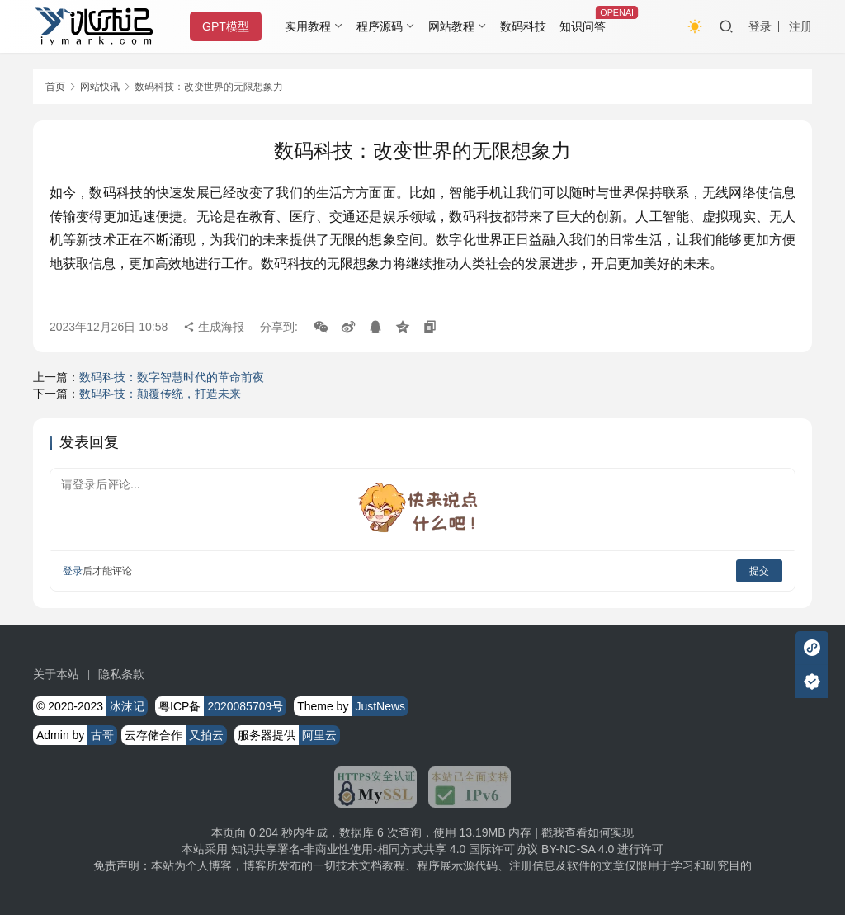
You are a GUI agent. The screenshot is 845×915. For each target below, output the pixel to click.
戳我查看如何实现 (587, 832)
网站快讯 (100, 86)
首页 (55, 86)
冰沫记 (127, 706)
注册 (800, 26)
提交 (759, 571)
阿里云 (319, 735)
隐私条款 (121, 674)
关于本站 (56, 674)
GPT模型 (229, 26)
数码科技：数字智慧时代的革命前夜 (171, 377)
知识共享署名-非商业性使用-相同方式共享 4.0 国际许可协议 (385, 849)
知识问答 (586, 26)
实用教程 (311, 26)
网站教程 (454, 26)
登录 (760, 26)
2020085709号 (245, 706)
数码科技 (526, 26)
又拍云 (206, 735)
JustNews (380, 706)
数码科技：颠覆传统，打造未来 (160, 393)
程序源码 (383, 26)
